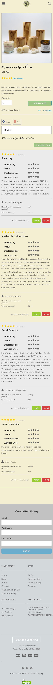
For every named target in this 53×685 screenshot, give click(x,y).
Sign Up (26, 551)
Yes (36, 220)
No (46, 220)
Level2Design (34, 648)
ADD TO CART (39, 103)
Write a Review (43, 145)
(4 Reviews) (12, 78)
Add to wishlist (45, 110)
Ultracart (31, 645)
